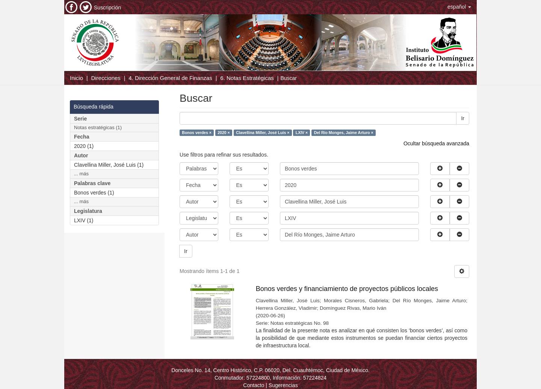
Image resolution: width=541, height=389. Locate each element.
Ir (462, 118)
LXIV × (302, 132)
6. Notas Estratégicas (247, 78)
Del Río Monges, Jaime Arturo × (343, 132)
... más (81, 173)
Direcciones (105, 78)
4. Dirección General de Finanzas (170, 78)
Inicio (76, 78)
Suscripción (107, 8)
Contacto (253, 385)
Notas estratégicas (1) (98, 127)
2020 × (224, 132)
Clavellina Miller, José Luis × (262, 132)
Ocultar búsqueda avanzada (436, 143)
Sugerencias (283, 385)
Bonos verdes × (197, 132)
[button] (459, 7)
